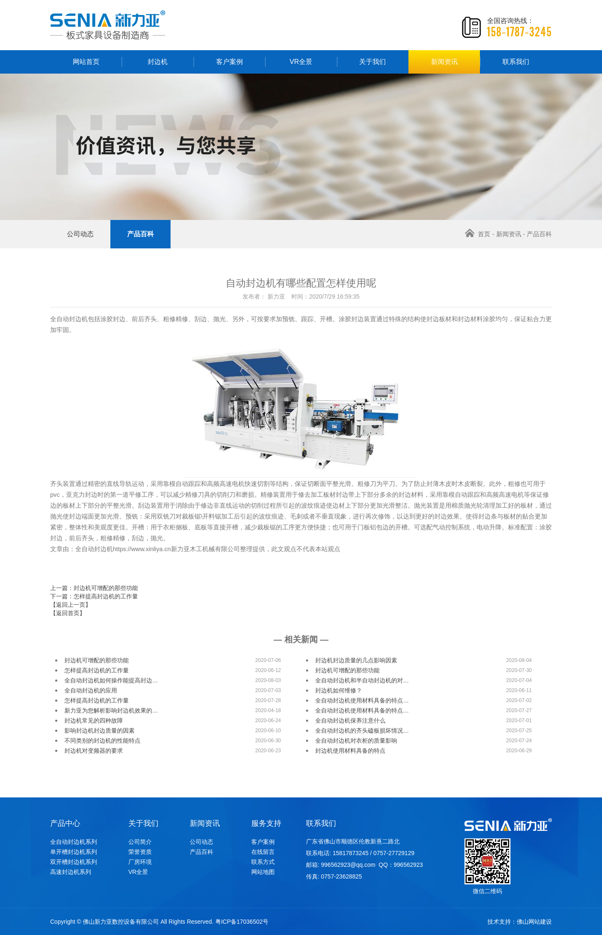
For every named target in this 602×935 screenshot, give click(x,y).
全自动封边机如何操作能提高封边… (111, 680)
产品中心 (65, 823)
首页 (477, 234)
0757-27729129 (393, 853)
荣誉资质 (140, 851)
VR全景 (301, 61)
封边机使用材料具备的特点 (350, 750)
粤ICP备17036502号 (242, 921)
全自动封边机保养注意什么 (350, 720)
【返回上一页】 (70, 604)
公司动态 (80, 234)
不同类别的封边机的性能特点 (102, 740)
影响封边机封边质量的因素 (99, 730)
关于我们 (372, 61)
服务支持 (266, 823)
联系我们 (516, 61)
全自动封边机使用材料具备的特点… (362, 700)
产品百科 (140, 234)
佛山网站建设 (534, 921)
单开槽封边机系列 (73, 851)
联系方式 (263, 861)
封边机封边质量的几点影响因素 (356, 660)
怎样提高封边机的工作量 (96, 670)
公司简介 (140, 841)
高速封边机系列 (70, 872)
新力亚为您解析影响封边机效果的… (111, 710)
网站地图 (263, 872)
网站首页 (86, 61)
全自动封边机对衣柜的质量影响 (356, 740)
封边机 (158, 61)
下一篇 (94, 596)
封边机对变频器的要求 (93, 750)
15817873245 (351, 853)
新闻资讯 (444, 61)
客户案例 (229, 61)
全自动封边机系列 (73, 841)
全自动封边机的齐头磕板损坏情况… (362, 730)
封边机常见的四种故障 (93, 720)
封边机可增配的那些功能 (96, 660)
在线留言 (263, 851)
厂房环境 (140, 861)
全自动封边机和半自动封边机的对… (362, 680)
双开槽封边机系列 (73, 861)
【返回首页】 (67, 613)
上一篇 (94, 588)
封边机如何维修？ (338, 690)
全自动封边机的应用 (90, 690)
